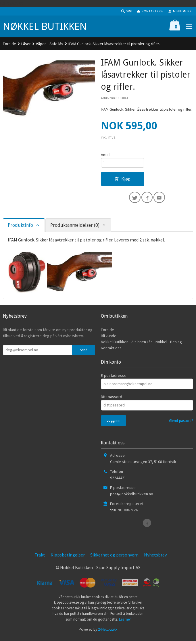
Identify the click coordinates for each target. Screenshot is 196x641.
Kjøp (122, 180)
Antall (105, 155)
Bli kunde (108, 338)
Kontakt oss (111, 350)
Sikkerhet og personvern (114, 558)
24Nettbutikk (107, 632)
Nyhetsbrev (155, 558)
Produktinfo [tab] (20, 228)
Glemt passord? (181, 423)
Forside (9, 43)
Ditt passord (111, 399)
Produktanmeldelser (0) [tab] (74, 228)
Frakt (39, 558)
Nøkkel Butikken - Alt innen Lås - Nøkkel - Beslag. (142, 344)
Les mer (125, 622)
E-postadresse (113, 378)
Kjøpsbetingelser (68, 558)
